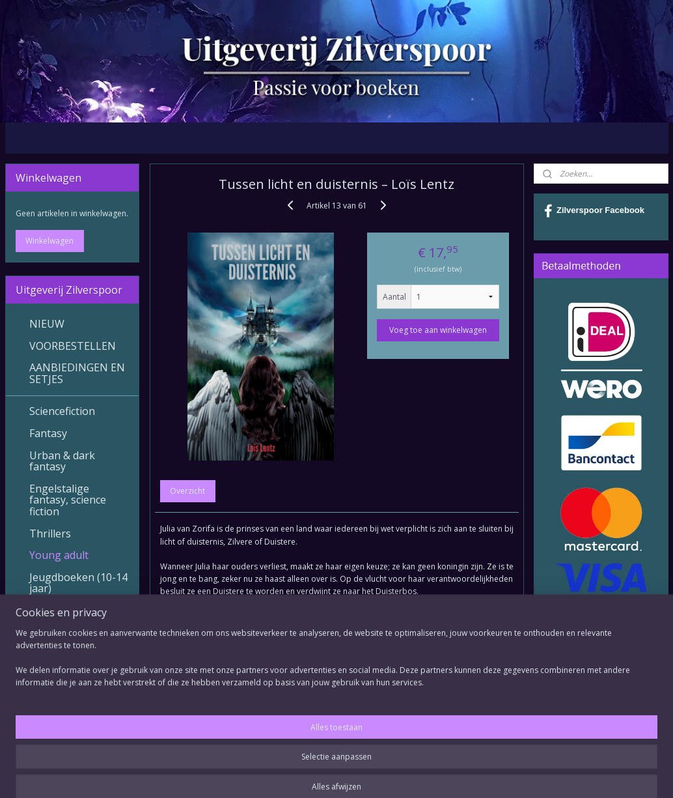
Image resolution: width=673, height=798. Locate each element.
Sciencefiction (62, 411)
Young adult (59, 555)
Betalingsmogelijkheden (84, 718)
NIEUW (46, 324)
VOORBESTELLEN (72, 346)
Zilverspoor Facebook (594, 211)
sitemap (301, 774)
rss (328, 774)
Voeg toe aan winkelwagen (437, 329)
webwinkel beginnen (378, 774)
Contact (48, 686)
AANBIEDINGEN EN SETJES (77, 373)
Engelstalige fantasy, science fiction (67, 500)
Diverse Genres (66, 632)
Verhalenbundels (71, 610)
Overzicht (187, 490)
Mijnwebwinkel (491, 774)
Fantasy (48, 433)
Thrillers (50, 533)
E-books (49, 654)
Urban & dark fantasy (62, 461)
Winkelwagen (49, 240)
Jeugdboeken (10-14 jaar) (78, 583)
